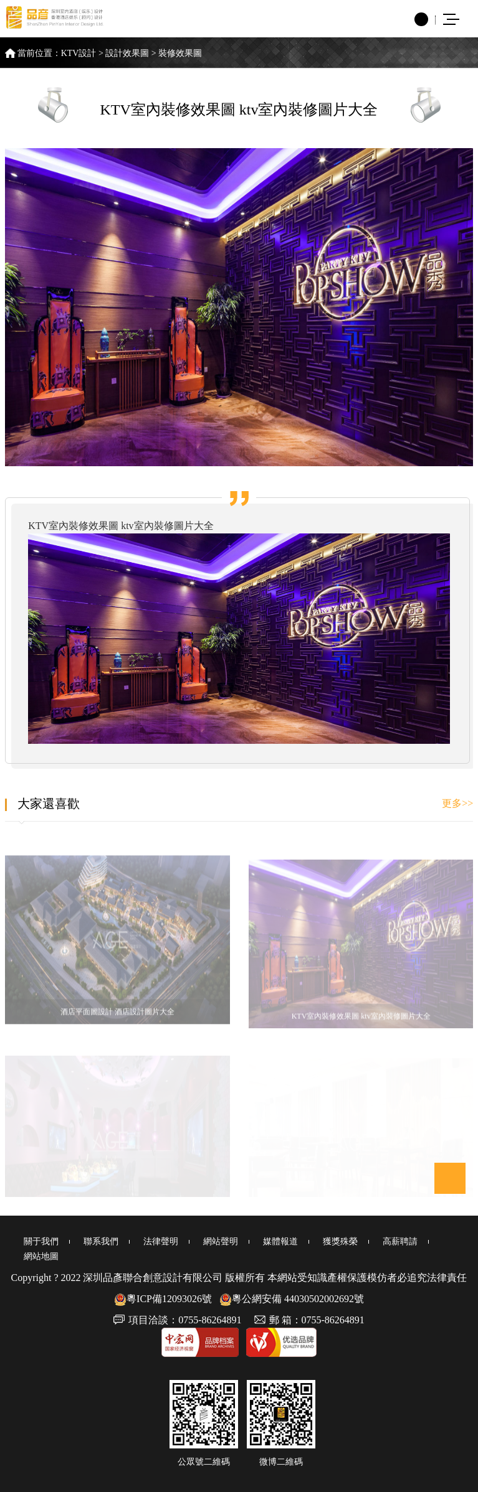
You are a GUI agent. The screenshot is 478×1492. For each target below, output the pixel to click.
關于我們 (41, 1241)
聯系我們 (101, 1241)
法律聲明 (160, 1241)
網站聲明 (220, 1241)
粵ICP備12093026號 (163, 1298)
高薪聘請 (400, 1241)
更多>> (457, 803)
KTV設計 (79, 53)
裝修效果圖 (180, 53)
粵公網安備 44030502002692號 (291, 1298)
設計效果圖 (127, 53)
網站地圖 (41, 1256)
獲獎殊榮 (340, 1241)
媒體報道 (280, 1241)
